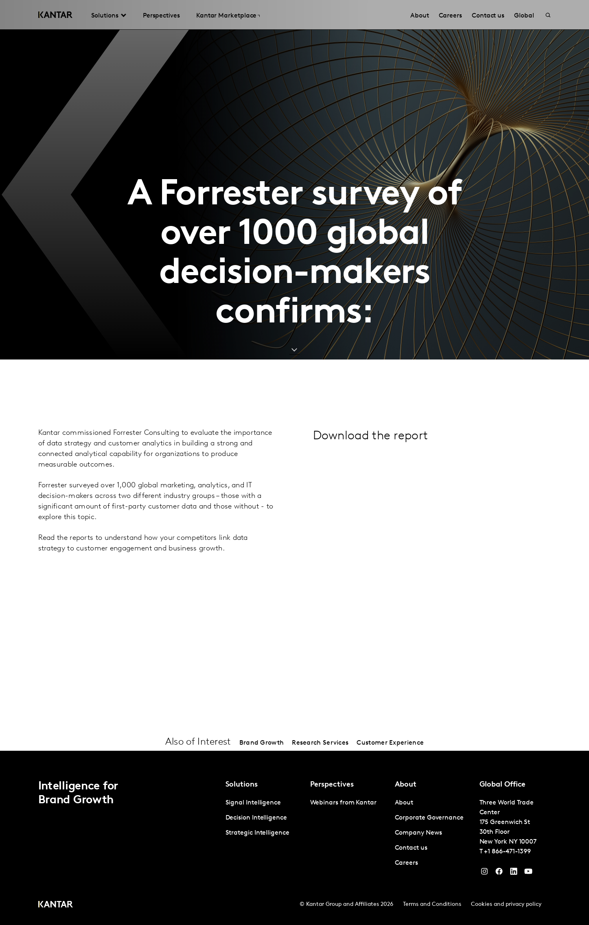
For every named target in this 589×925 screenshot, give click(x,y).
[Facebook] (499, 873)
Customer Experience (390, 743)
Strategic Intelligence (257, 833)
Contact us (411, 848)
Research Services (320, 743)
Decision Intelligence (256, 818)
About (404, 803)
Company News (418, 833)
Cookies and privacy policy (506, 904)
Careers (406, 863)
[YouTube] (514, 873)
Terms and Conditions (432, 904)
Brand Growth (261, 743)
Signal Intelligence (253, 803)
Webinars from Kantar (343, 803)
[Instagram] (484, 873)
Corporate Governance (429, 818)
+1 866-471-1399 (507, 851)
